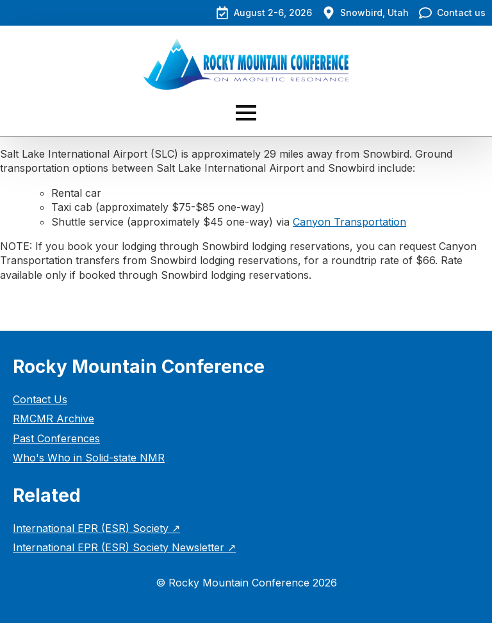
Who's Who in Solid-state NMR (89, 457)
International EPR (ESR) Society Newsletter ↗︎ (124, 547)
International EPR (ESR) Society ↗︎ (96, 528)
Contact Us (40, 399)
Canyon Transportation (349, 221)
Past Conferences (56, 438)
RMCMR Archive (53, 418)
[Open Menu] (246, 113)
